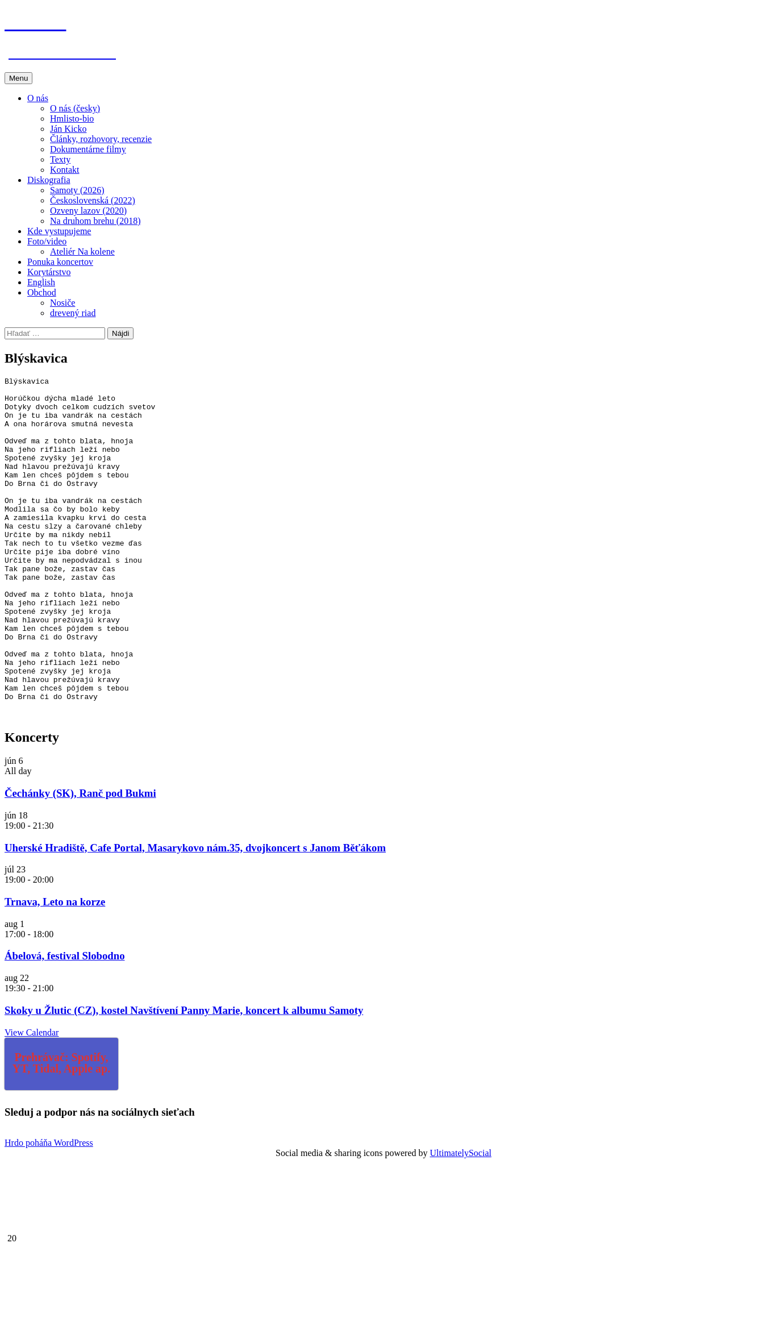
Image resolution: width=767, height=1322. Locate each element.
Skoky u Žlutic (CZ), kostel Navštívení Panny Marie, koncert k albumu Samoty (184, 1078)
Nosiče (62, 302)
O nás (37, 98)
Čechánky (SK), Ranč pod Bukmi (80, 861)
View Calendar (32, 1100)
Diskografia (48, 180)
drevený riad (72, 313)
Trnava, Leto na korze (55, 970)
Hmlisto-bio (72, 118)
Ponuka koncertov (60, 262)
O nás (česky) (75, 108)
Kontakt (65, 169)
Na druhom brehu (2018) (95, 221)
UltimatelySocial (460, 1221)
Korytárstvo (48, 272)
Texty (60, 159)
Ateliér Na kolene (82, 251)
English (41, 282)
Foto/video (46, 241)
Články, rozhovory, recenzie (101, 139)
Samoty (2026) (77, 190)
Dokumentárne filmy (88, 149)
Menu (18, 78)
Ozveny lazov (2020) (88, 210)
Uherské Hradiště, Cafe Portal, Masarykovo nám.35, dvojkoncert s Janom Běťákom (195, 916)
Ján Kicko (68, 129)
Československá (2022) (92, 200)
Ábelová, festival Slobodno (64, 1024)
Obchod (41, 292)
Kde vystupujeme (59, 231)
